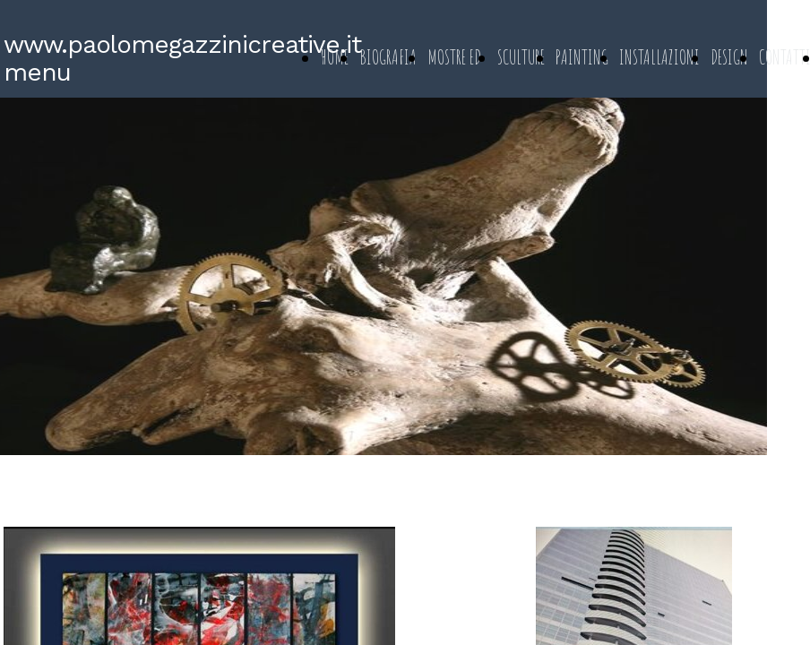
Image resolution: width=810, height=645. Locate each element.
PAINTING (582, 57)
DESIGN (729, 57)
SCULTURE (521, 57)
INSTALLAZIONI (659, 57)
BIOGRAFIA (388, 57)
